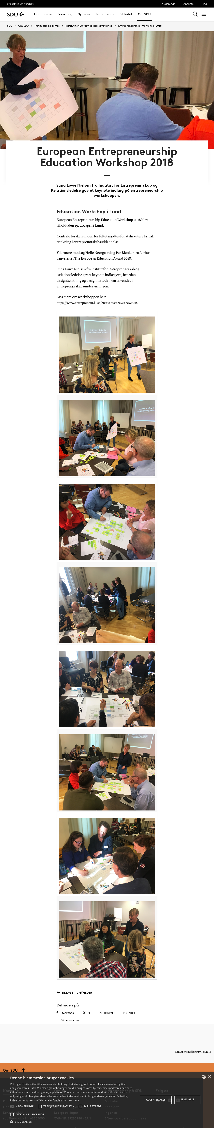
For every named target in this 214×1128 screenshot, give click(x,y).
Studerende (168, 3)
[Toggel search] (195, 14)
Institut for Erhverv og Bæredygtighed (89, 25)
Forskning (65, 14)
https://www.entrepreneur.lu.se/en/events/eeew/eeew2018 (102, 287)
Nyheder (83, 14)
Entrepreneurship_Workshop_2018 (140, 25)
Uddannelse (43, 14)
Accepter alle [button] (156, 1099)
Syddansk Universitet (20, 3)
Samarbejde (105, 14)
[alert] (107, 1100)
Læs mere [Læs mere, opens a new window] (73, 1100)
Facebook (65, 997)
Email (129, 997)
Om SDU (144, 14)
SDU (9, 25)
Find (204, 3)
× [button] (209, 1076)
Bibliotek (126, 14)
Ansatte (188, 3)
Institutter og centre (47, 25)
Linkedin (107, 997)
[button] (12, 1106)
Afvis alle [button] (187, 1099)
